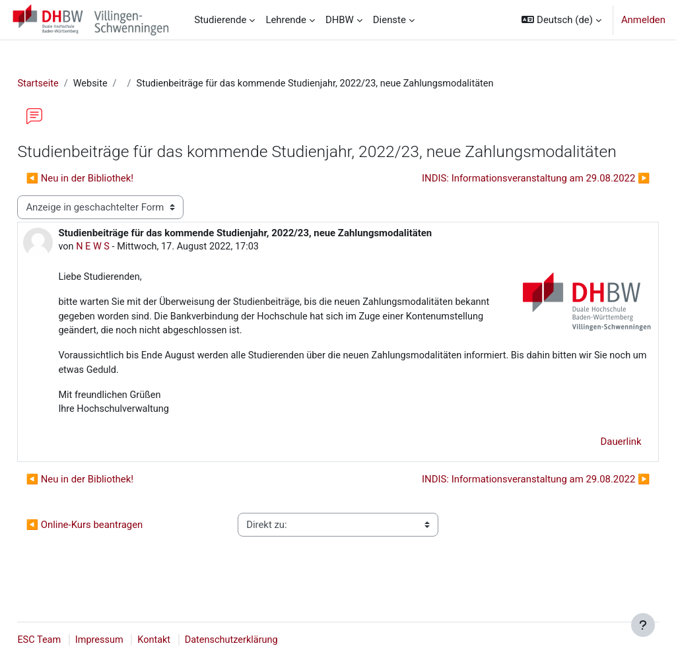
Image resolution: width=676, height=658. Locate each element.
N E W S (123, 267)
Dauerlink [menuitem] (591, 465)
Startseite (68, 84)
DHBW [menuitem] (339, 20)
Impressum (130, 640)
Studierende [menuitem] (220, 20)
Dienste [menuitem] (389, 20)
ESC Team (69, 640)
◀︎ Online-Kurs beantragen (113, 548)
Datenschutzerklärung (266, 640)
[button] (561, 20)
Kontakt (186, 640)
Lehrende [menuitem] (285, 20)
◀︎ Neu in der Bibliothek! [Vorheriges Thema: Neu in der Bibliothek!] (109, 199)
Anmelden (643, 20)
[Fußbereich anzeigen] (643, 625)
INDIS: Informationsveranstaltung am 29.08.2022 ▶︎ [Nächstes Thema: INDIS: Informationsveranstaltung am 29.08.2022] (506, 199)
